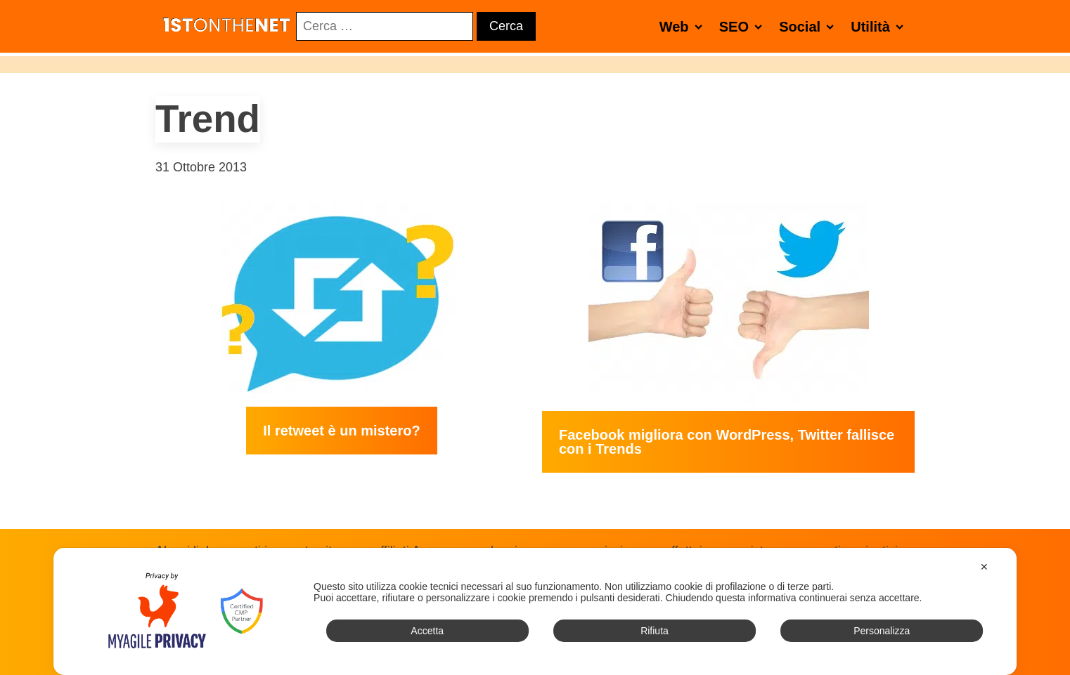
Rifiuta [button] (654, 630)
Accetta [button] (427, 630)
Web (683, 26)
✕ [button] (984, 566)
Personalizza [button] (881, 630)
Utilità (880, 26)
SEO (743, 26)
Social (809, 26)
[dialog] (535, 611)
